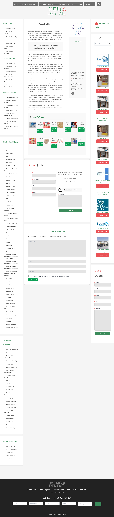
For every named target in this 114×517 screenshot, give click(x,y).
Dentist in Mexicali (11, 40)
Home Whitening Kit (10, 174)
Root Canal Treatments (11, 349)
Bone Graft (8, 245)
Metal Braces (8, 300)
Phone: (102, 303)
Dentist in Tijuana (10, 29)
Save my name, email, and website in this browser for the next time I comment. (49, 276)
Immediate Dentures (10, 223)
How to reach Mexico (10, 449)
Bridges (7, 380)
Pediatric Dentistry (10, 407)
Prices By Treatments (47, 4)
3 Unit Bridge (8, 153)
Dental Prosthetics (10, 401)
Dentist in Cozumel (11, 72)
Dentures (82, 490)
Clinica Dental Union (102, 67)
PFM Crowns (8, 199)
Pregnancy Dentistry (10, 361)
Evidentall (102, 88)
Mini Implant (8, 251)
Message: (102, 319)
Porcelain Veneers (9, 233)
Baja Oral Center (102, 212)
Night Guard (8, 318)
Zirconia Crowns (9, 192)
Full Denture (8, 205)
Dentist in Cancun (10, 63)
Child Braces (8, 291)
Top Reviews (8, 452)
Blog (80, 4)
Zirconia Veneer (9, 229)
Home (16, 4)
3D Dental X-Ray (9, 165)
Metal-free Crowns (10, 386)
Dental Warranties (10, 446)
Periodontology (9, 418)
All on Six (7, 282)
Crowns (7, 383)
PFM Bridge (8, 162)
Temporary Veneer (10, 239)
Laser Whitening (9, 180)
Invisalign (7, 297)
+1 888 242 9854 (63, 498)
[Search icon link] (99, 4)
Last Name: (102, 290)
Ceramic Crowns (9, 189)
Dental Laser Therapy (11, 367)
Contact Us (89, 4)
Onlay (6, 150)
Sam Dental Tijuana (102, 228)
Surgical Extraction (10, 324)
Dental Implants (9, 404)
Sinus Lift (7, 242)
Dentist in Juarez (10, 43)
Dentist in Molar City (11, 37)
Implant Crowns (9, 248)
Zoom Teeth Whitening (11, 177)
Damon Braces (9, 294)
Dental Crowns (71, 490)
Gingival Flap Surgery (11, 327)
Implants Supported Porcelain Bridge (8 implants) (10, 273)
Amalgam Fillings (9, 303)
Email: (102, 296)
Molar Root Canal (9, 186)
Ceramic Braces (9, 288)
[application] (35, 4)
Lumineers (7, 236)
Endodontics (8, 425)
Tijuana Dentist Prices (12, 97)
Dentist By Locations (29, 4)
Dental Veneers (58, 490)
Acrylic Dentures (9, 202)
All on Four (8, 278)
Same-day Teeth (9, 353)
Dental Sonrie (102, 109)
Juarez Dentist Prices (11, 110)
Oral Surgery (8, 398)
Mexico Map (8, 459)
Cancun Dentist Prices (12, 118)
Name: (102, 284)
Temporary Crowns (10, 196)
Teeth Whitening (9, 428)
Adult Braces (8, 285)
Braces (62, 492)
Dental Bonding (9, 312)
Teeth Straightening (10, 390)
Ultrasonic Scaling (10, 315)
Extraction (7, 321)
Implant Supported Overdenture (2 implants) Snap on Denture (11, 256)
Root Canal (8, 183)
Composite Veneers (10, 226)
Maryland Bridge (9, 159)
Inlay (6, 147)
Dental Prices (32, 490)
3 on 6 (6, 156)
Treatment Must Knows (67, 4)
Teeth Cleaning (9, 422)
